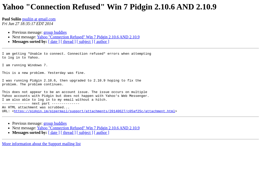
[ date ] (54, 41)
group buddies (55, 32)
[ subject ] (85, 41)
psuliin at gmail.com (39, 19)
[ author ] (101, 41)
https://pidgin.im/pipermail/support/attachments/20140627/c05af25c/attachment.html (94, 123)
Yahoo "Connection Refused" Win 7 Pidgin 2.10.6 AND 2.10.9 (88, 37)
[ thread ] (68, 41)
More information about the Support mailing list (41, 156)
